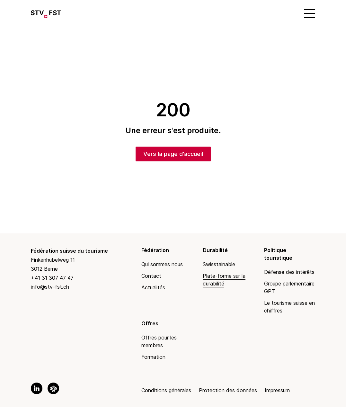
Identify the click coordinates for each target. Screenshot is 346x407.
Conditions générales (166, 390)
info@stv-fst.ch (50, 287)
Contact (151, 276)
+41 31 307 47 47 (52, 278)
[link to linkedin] (36, 388)
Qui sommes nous (162, 264)
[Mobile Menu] (308, 12)
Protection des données (228, 390)
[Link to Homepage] (46, 13)
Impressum (277, 390)
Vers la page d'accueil (173, 153)
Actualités (153, 287)
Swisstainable (219, 264)
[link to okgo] (53, 388)
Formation (153, 357)
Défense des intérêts (289, 272)
